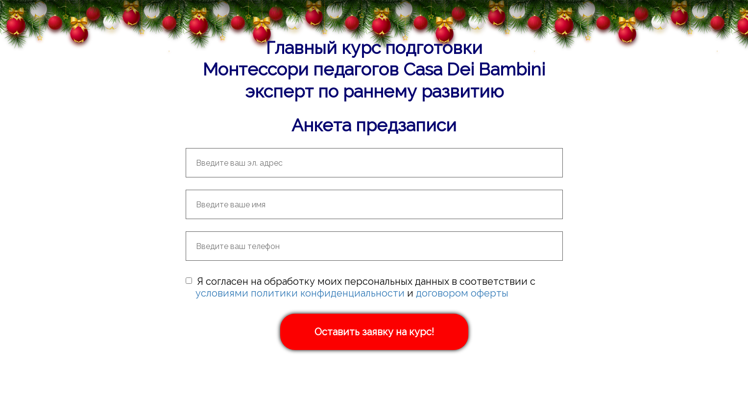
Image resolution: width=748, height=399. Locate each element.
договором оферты (462, 293)
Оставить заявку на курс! (374, 332)
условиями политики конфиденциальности (300, 293)
